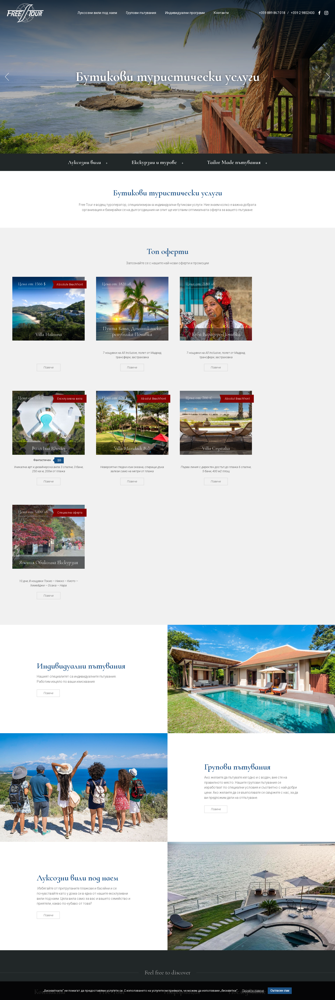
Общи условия (175, 898)
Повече (47, 367)
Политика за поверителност (185, 905)
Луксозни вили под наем (97, 13)
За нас (169, 891)
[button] (328, 77)
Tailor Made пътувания (237, 162)
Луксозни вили (88, 162)
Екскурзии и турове (157, 162)
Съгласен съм (279, 990)
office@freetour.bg (46, 913)
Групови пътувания (141, 13)
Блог (167, 913)
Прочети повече (253, 990)
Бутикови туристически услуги (167, 77)
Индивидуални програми (185, 13)
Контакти (221, 13)
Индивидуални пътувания (83, 552)
